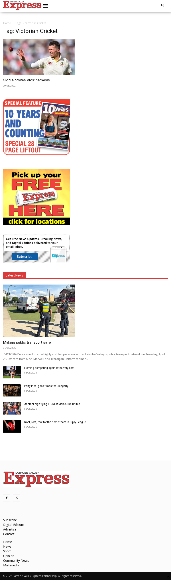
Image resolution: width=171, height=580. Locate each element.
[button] (46, 6)
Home (7, 23)
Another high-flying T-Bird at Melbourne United (52, 404)
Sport (7, 551)
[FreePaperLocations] (36, 224)
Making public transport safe (27, 342)
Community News (16, 560)
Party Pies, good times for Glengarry (46, 386)
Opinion (8, 556)
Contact (8, 534)
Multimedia (11, 565)
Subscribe (10, 520)
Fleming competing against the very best (49, 367)
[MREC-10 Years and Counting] (36, 154)
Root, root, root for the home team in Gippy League (55, 422)
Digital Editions (13, 524)
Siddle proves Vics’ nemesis (26, 80)
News (7, 546)
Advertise (9, 529)
